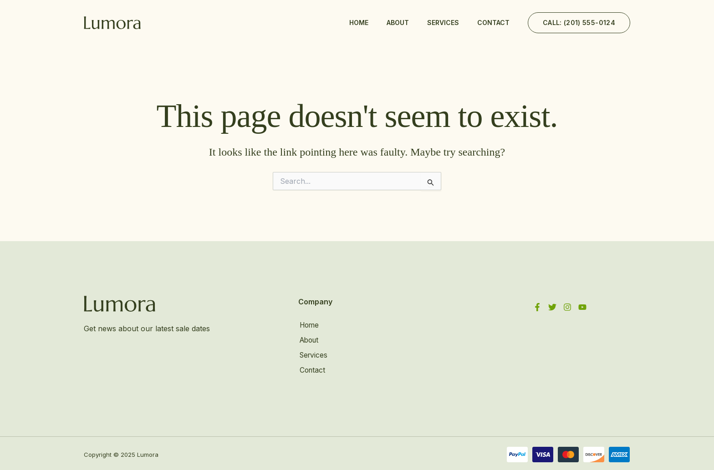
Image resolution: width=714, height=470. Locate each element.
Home (358, 22)
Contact (493, 22)
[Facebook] (537, 307)
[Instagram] (567, 307)
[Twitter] (552, 307)
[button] (579, 22)
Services (443, 22)
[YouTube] (582, 307)
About (398, 22)
